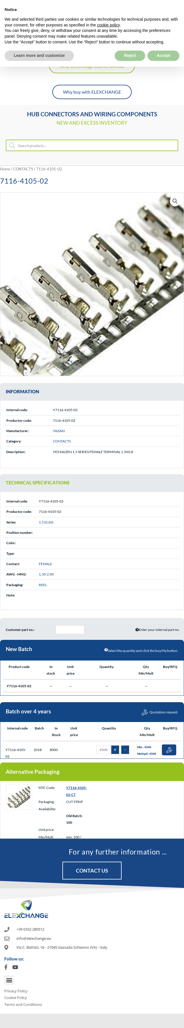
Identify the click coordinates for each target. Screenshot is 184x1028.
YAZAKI (59, 431)
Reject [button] (130, 42)
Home (5, 169)
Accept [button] (163, 42)
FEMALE (45, 564)
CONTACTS (23, 169)
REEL (43, 585)
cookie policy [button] (108, 11)
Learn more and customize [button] (39, 42)
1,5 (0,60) (46, 522)
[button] (175, 201)
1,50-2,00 (46, 574)
